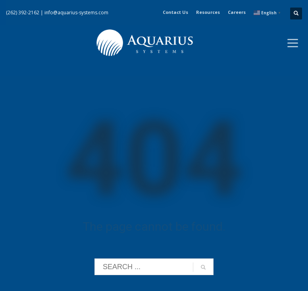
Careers (237, 12)
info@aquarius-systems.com (76, 12)
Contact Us (175, 12)
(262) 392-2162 (22, 12)
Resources (208, 12)
